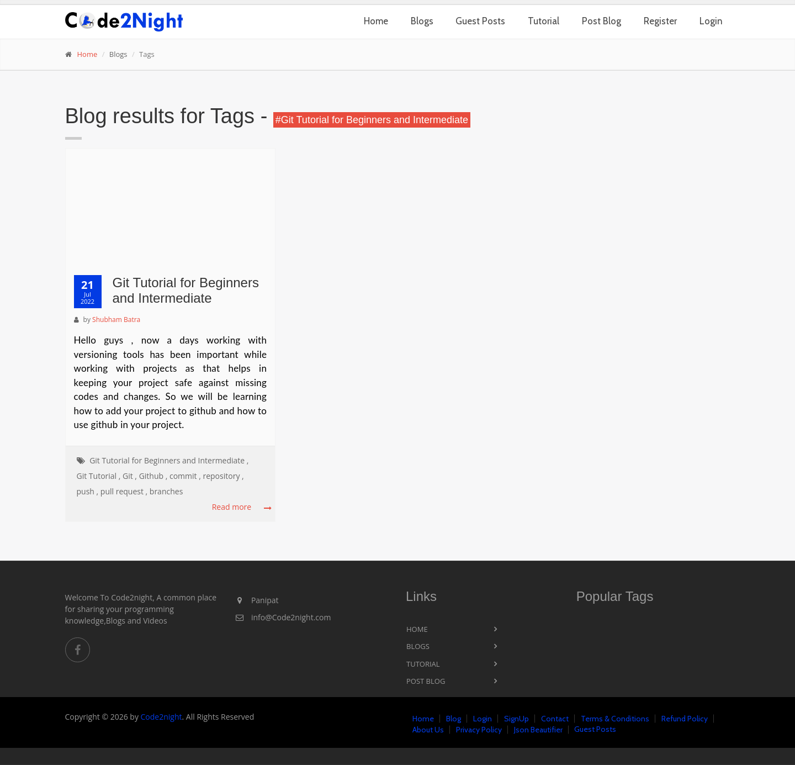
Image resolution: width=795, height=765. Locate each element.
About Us (428, 729)
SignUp (516, 718)
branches (166, 491)
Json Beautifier (538, 729)
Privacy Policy (479, 729)
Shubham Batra (116, 319)
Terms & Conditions (615, 718)
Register (660, 21)
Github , (153, 476)
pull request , (123, 491)
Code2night (161, 716)
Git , (130, 476)
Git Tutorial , (99, 476)
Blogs (422, 21)
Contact (555, 718)
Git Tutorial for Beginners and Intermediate (186, 290)
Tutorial (543, 21)
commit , (185, 476)
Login (711, 21)
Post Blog (601, 21)
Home (376, 21)
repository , (223, 476)
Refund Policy (684, 718)
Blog (453, 718)
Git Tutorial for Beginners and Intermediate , (168, 460)
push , (88, 491)
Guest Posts (480, 21)
